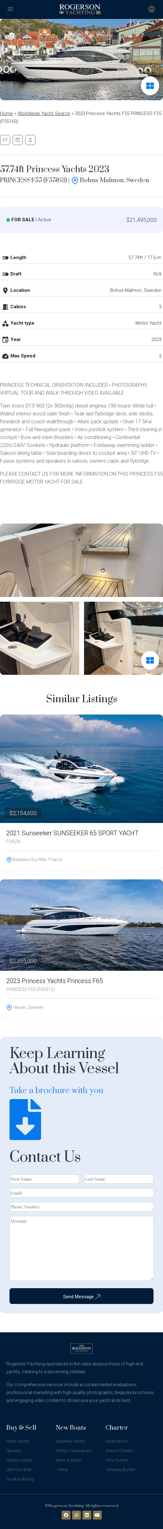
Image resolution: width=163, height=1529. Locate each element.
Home (6, 113)
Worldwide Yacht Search (44, 113)
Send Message (81, 1297)
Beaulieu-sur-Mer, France (34, 859)
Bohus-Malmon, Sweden (110, 180)
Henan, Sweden (25, 1007)
